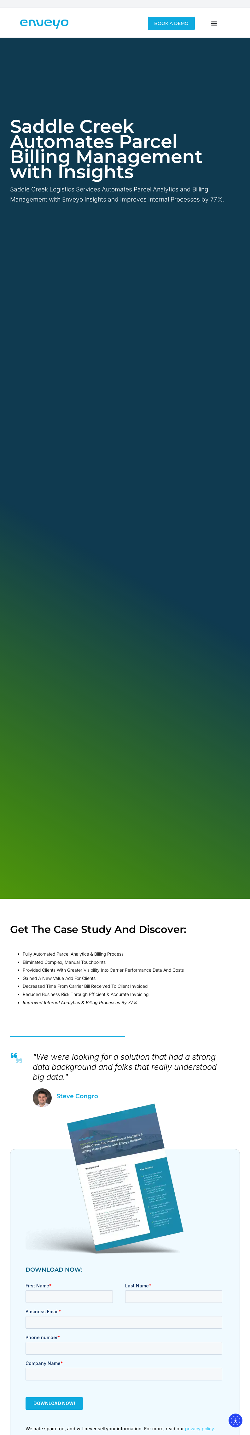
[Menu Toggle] (214, 23)
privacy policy (199, 1428)
